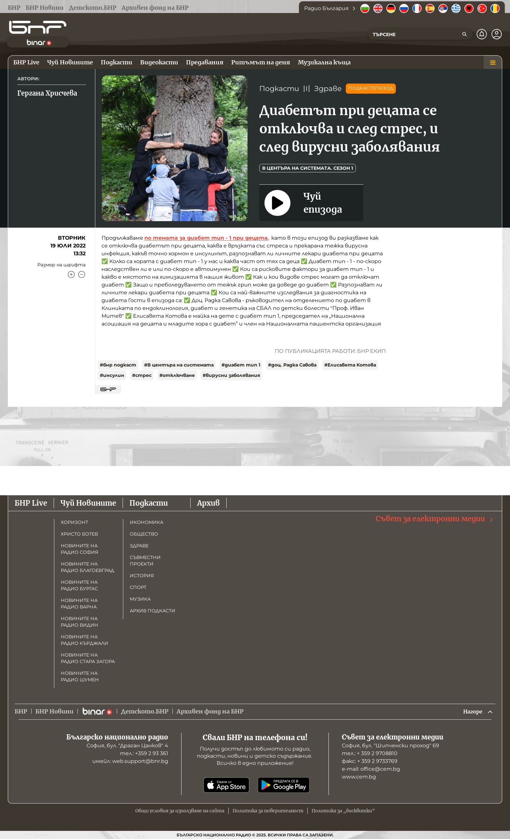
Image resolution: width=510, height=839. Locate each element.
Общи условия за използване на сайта (179, 811)
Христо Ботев (79, 533)
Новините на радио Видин (79, 621)
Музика (140, 598)
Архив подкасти (152, 610)
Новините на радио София (79, 548)
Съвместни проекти (145, 560)
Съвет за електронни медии (435, 518)
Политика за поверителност (268, 811)
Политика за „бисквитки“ (343, 811)
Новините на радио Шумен (80, 676)
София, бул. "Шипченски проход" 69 (390, 745)
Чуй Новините (88, 502)
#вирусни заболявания (231, 375)
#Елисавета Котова (350, 365)
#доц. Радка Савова (292, 365)
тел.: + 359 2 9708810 (369, 753)
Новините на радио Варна (79, 603)
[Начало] (37, 27)
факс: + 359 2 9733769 (369, 761)
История (142, 575)
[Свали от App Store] (226, 785)
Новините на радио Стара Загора (88, 657)
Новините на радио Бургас (79, 585)
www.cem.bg (359, 777)
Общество (144, 533)
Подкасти (279, 88)
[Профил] (496, 34)
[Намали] (82, 274)
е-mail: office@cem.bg (371, 769)
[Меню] (492, 62)
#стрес (142, 375)
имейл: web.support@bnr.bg (130, 761)
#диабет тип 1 (240, 365)
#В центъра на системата (179, 365)
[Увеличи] (71, 274)
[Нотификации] (481, 34)
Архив (208, 502)
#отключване (177, 375)
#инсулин (112, 375)
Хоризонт (74, 522)
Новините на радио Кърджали (84, 639)
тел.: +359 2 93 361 (144, 753)
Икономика (146, 522)
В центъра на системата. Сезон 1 (307, 168)
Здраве (328, 88)
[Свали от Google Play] (283, 785)
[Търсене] (464, 34)
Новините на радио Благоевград (87, 566)
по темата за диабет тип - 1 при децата (206, 238)
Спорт (138, 587)
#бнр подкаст (118, 365)
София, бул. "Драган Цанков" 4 (127, 745)
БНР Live (31, 502)
